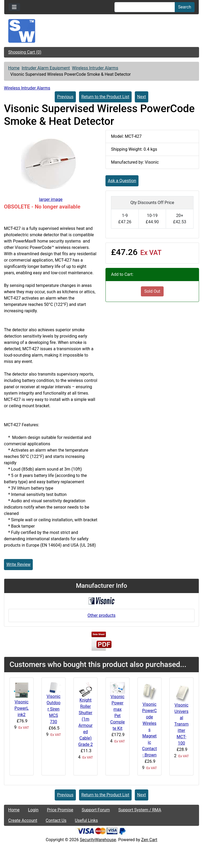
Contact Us (56, 820)
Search (184, 7)
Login (33, 809)
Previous (65, 96)
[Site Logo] (101, 31)
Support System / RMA (139, 809)
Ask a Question (122, 180)
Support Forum (96, 809)
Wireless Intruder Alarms (95, 67)
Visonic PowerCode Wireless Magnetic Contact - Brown (149, 729)
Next (141, 96)
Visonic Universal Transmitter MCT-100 (181, 724)
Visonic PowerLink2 (22, 708)
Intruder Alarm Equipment (46, 67)
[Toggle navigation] (14, 7)
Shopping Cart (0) (24, 52)
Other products (101, 615)
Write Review (18, 564)
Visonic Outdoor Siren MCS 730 (54, 709)
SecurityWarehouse (98, 839)
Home (14, 67)
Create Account (22, 820)
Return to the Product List (105, 96)
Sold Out (152, 291)
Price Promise (60, 809)
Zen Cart (149, 839)
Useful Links (86, 820)
